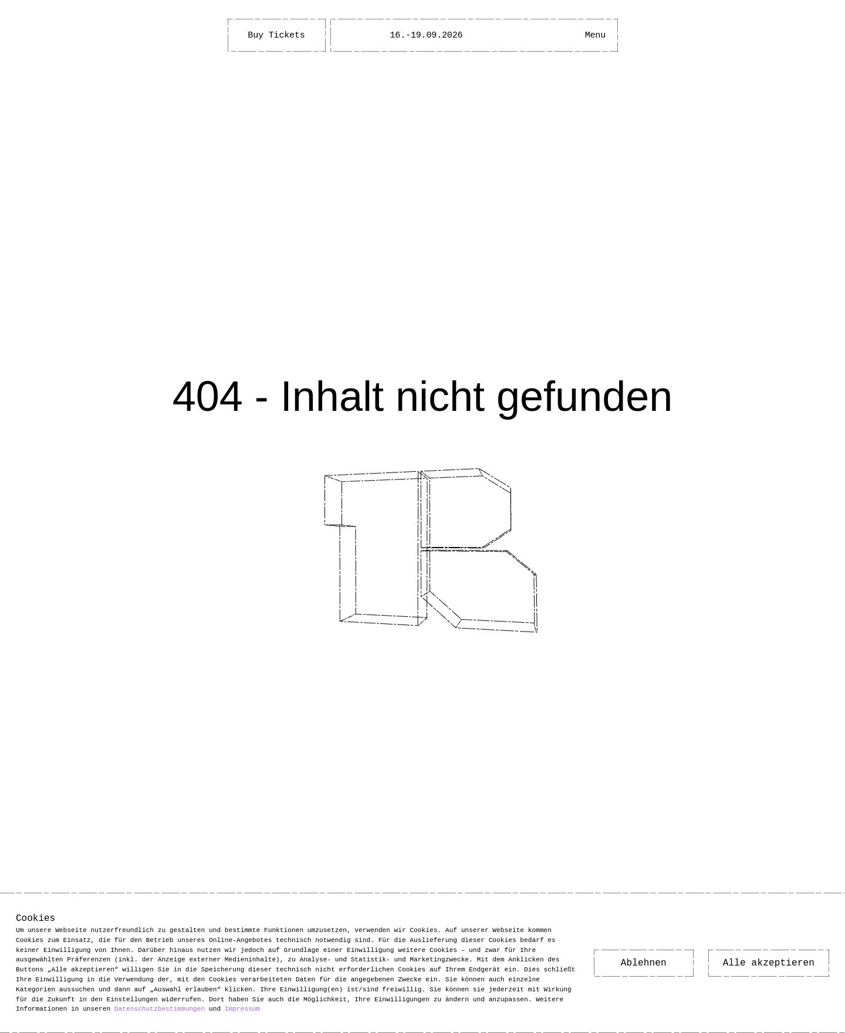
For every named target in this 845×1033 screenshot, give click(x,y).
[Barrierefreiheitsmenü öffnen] (560, 35)
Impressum (242, 1008)
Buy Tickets (276, 35)
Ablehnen (644, 962)
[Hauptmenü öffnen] (595, 35)
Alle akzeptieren (768, 962)
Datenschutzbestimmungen (159, 1008)
